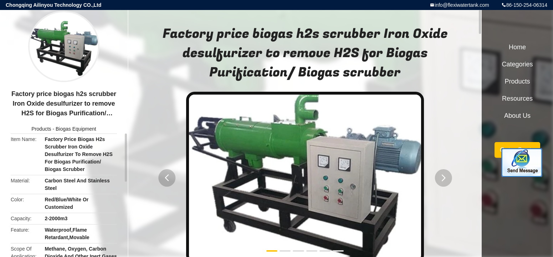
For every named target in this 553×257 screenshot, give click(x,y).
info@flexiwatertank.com (462, 5)
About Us (517, 115)
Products (41, 129)
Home (517, 47)
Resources (517, 98)
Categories (517, 64)
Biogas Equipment (76, 129)
